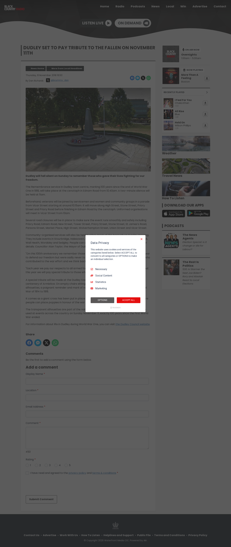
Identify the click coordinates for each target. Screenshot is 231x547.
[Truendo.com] (115, 307)
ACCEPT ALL (128, 300)
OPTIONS (102, 300)
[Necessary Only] (141, 239)
